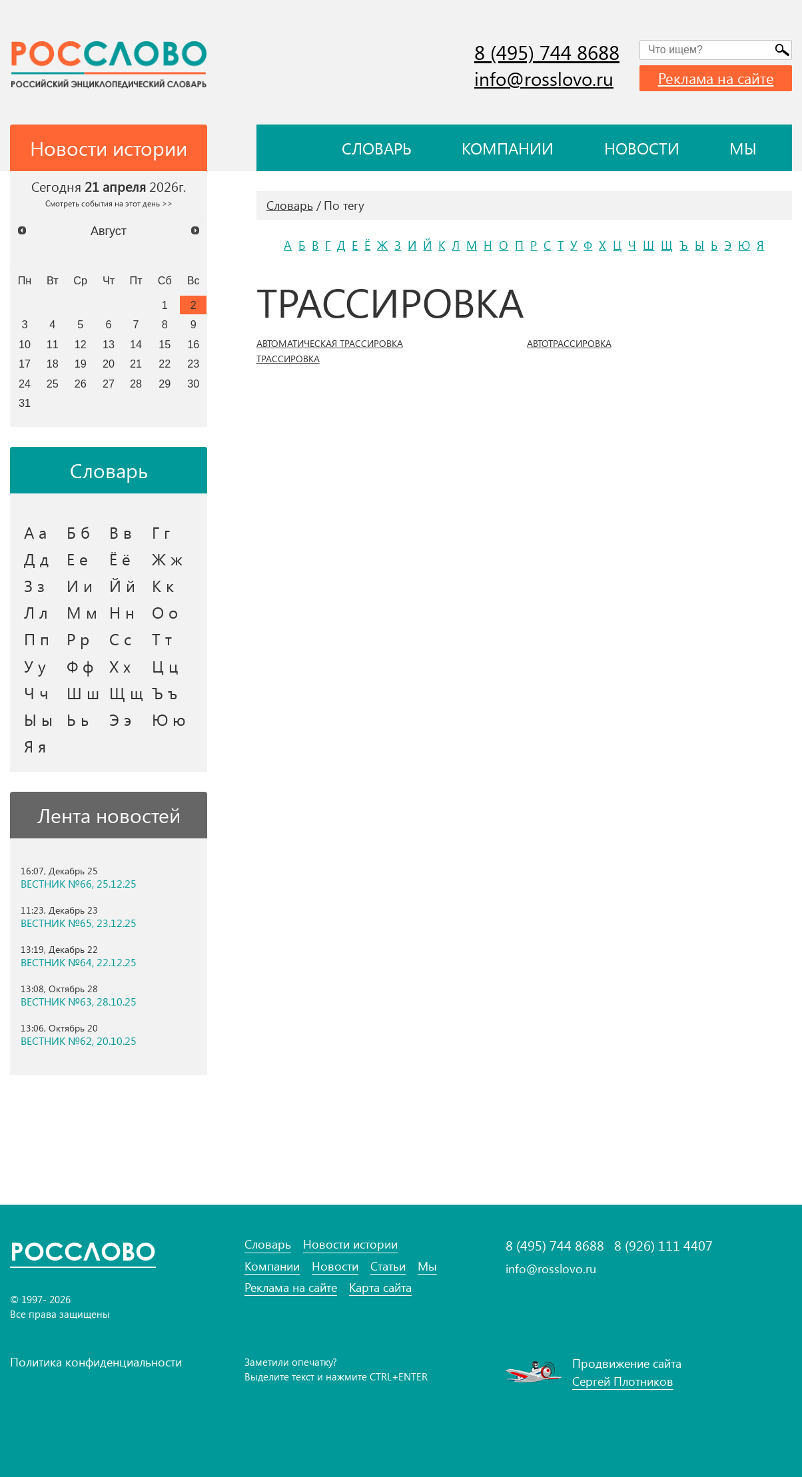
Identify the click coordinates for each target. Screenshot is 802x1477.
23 (193, 364)
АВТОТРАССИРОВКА (569, 344)
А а (35, 532)
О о (165, 612)
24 (25, 384)
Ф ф (80, 666)
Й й (122, 585)
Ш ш (83, 692)
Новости (641, 147)
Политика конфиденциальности (96, 1362)
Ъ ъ (164, 692)
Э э (120, 719)
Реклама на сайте (716, 78)
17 (25, 364)
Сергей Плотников (622, 1381)
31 (25, 403)
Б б (78, 532)
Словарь (377, 147)
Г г (161, 532)
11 (53, 344)
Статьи (388, 1266)
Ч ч (36, 692)
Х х (120, 666)
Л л (36, 612)
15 (165, 344)
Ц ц (165, 666)
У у (35, 666)
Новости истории (350, 1244)
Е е (77, 558)
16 (193, 344)
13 (109, 344)
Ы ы (38, 719)
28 (136, 384)
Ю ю (169, 719)
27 (109, 384)
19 (81, 364)
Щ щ (126, 692)
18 (53, 364)
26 (81, 384)
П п (36, 638)
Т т (162, 638)
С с (120, 638)
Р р (78, 638)
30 (193, 384)
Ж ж (167, 558)
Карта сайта (380, 1287)
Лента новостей (109, 815)
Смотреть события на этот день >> (109, 203)
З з (34, 585)
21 (136, 364)
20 (109, 364)
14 (136, 344)
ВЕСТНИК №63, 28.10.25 (79, 1001)
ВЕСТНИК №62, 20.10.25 (79, 1040)
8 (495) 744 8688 (546, 52)
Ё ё (120, 558)
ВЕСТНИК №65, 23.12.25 (79, 923)
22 (165, 364)
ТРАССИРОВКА (288, 359)
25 (53, 384)
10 (25, 344)
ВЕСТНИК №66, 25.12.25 (79, 883)
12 (81, 344)
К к (163, 585)
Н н (122, 612)
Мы (743, 147)
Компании (508, 147)
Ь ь (78, 719)
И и (80, 585)
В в (120, 532)
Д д (36, 558)
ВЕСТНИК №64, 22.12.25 (79, 962)
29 (165, 384)
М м (82, 612)
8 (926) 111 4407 (663, 1245)
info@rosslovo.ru (543, 78)
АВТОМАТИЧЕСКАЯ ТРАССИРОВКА (329, 344)
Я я (35, 745)
